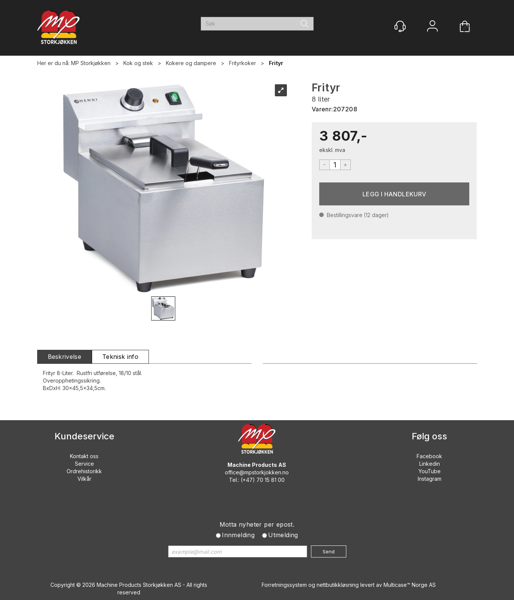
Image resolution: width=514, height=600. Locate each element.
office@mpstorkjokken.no (257, 472)
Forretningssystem (284, 585)
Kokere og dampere (191, 63)
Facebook (429, 456)
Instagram (429, 478)
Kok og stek (138, 63)
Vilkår (84, 478)
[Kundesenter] (400, 26)
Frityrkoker (242, 63)
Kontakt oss (84, 456)
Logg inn (432, 27)
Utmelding (283, 535)
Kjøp (394, 193)
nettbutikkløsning (338, 585)
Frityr (276, 63)
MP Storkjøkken (91, 63)
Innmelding (238, 535)
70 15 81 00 (270, 480)
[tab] (64, 357)
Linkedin (429, 463)
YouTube (429, 471)
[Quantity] (335, 164)
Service (84, 463)
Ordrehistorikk (84, 471)
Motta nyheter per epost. (257, 524)
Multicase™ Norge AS (410, 585)
